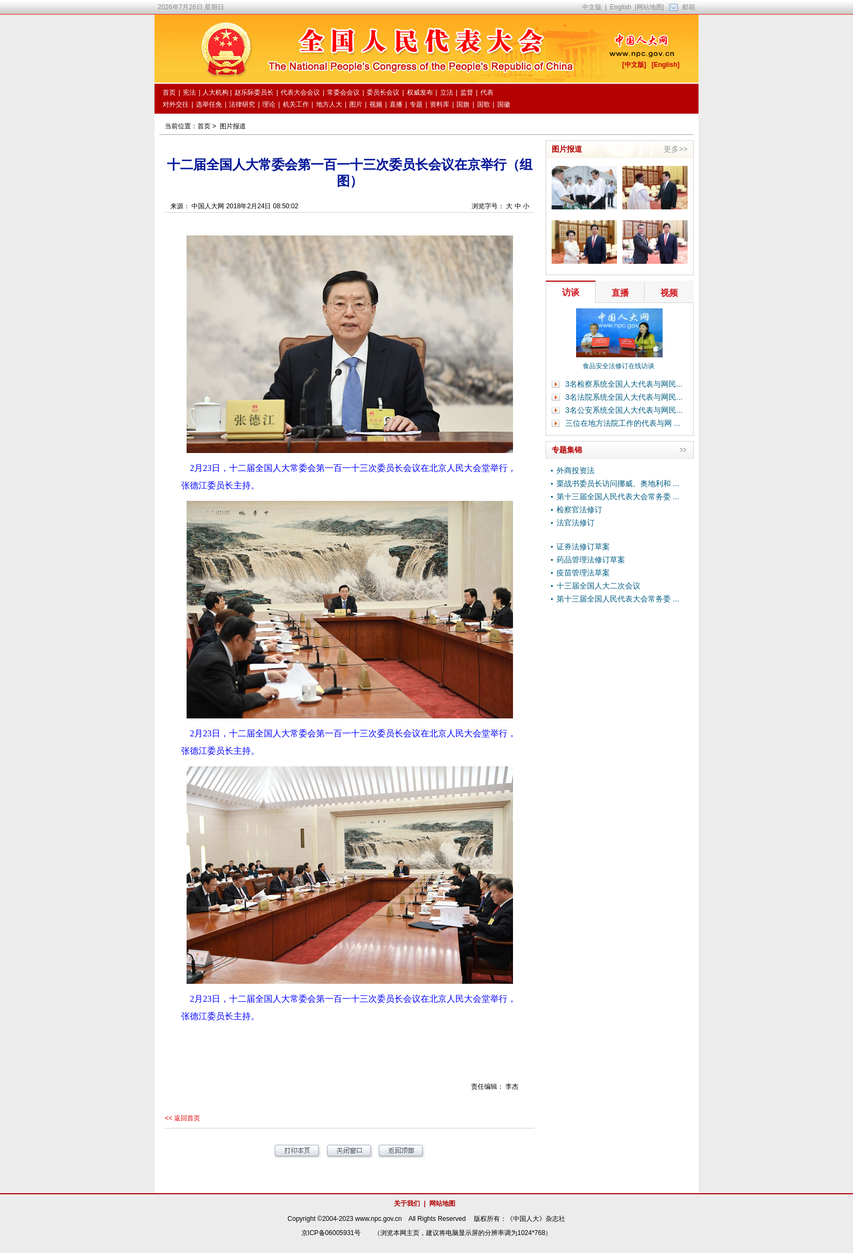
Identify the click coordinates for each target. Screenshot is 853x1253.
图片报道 (233, 126)
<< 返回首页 (182, 1118)
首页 (204, 126)
